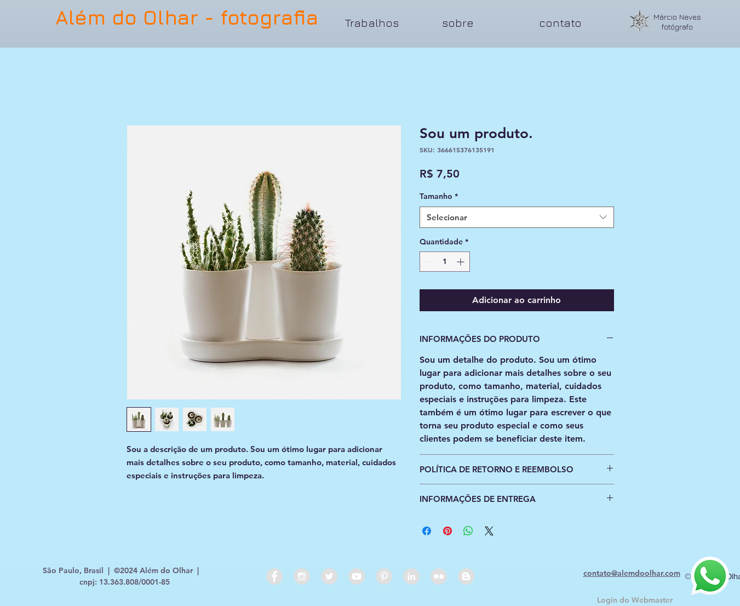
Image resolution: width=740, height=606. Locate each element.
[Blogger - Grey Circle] (466, 576)
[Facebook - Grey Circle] (274, 576)
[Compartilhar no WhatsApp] (468, 531)
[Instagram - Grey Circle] (302, 576)
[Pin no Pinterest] (447, 531)
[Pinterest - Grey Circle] (384, 576)
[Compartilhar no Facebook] (426, 531)
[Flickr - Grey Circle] (439, 576)
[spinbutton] (445, 261)
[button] (385, 23)
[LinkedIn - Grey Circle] (411, 576)
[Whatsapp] (710, 576)
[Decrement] (428, 261)
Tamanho (439, 196)
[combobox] (517, 217)
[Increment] (461, 261)
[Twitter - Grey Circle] (329, 576)
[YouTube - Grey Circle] (356, 576)
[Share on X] (489, 531)
